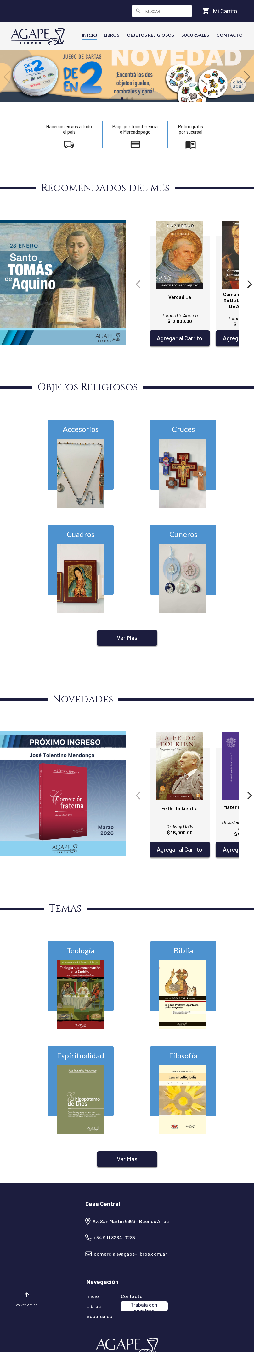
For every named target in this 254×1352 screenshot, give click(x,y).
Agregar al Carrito (179, 338)
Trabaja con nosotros (144, 1306)
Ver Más (127, 637)
